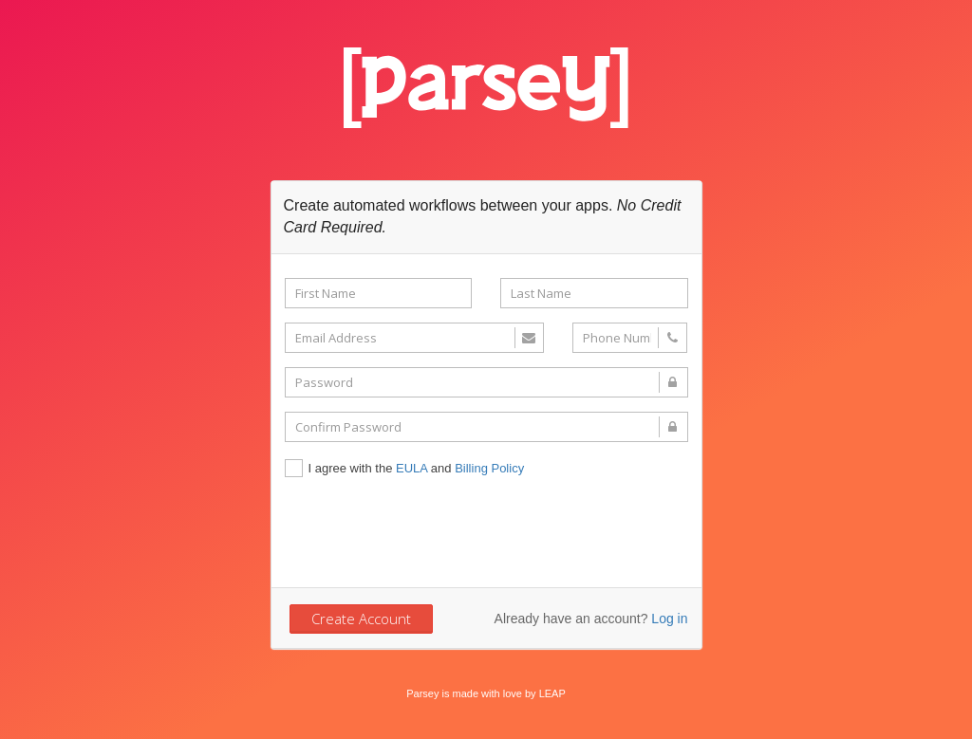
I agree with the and (405, 469)
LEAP (552, 693)
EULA (411, 468)
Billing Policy (489, 468)
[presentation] (429, 531)
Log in (669, 618)
